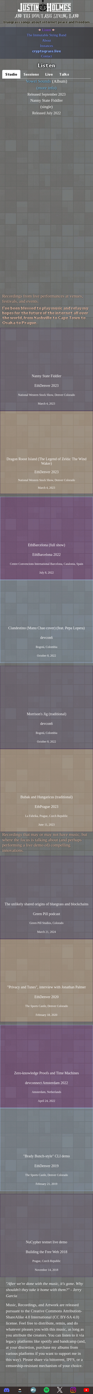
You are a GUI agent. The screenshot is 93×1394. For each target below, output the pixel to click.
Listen (46, 30)
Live (49, 74)
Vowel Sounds (38, 81)
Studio (11, 74)
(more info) (46, 87)
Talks (64, 74)
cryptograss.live (46, 51)
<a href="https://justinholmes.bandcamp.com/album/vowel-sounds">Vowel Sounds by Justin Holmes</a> (44, 160)
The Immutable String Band (46, 35)
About (46, 40)
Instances (46, 46)
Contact (46, 56)
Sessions (31, 74)
